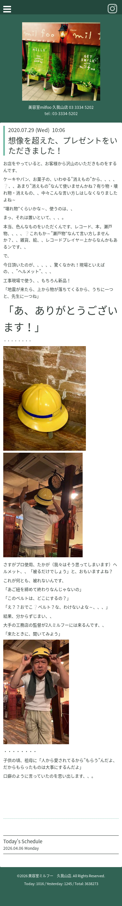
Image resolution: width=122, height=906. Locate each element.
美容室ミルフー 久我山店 (49, 876)
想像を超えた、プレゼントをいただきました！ (62, 145)
